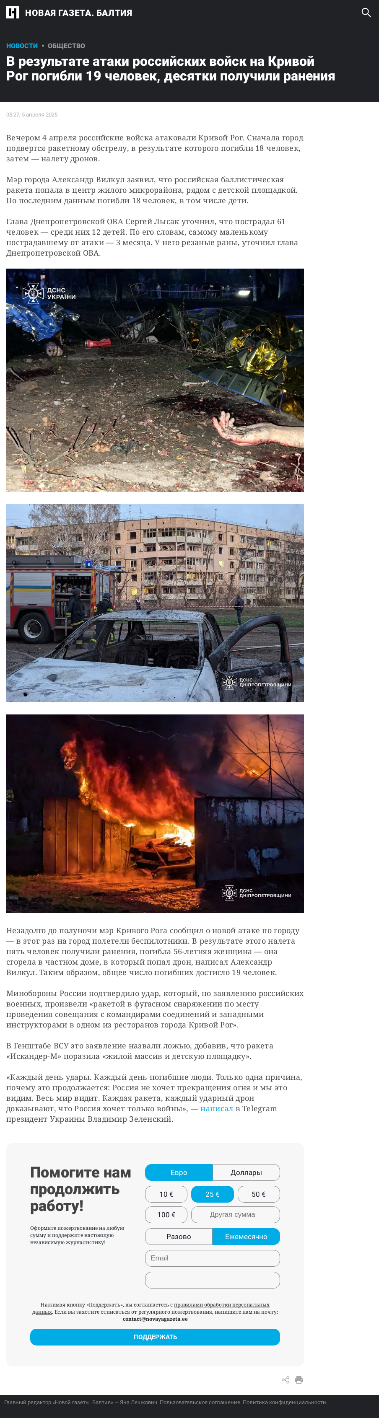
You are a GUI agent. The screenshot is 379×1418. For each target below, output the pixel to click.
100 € (166, 1215)
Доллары (246, 1172)
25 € (212, 1194)
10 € (166, 1194)
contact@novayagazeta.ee (155, 1318)
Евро (179, 1172)
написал (217, 1108)
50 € (259, 1194)
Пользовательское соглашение (200, 1402)
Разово (178, 1236)
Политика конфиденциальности (284, 1402)
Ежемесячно (246, 1236)
